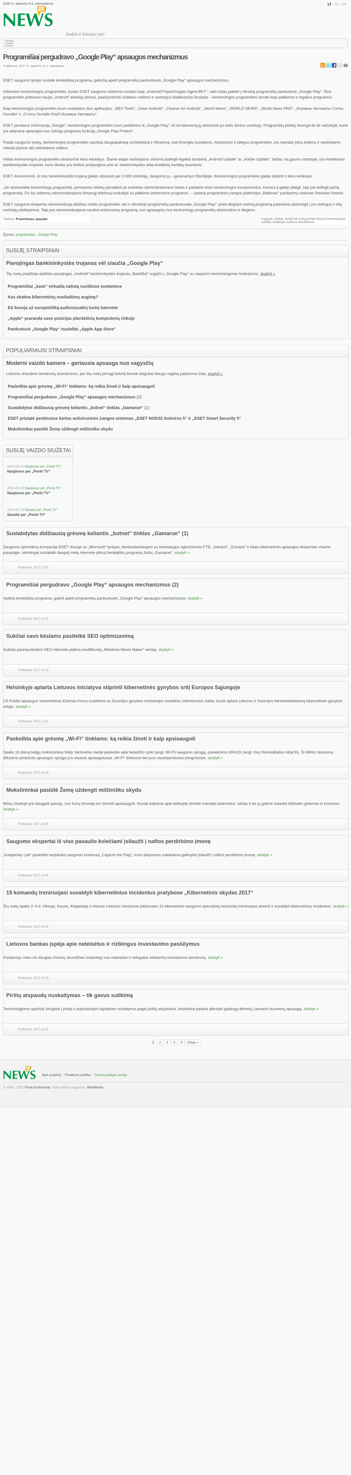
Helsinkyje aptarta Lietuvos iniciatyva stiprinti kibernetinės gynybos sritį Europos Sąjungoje (123, 687)
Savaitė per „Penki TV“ (41, 509)
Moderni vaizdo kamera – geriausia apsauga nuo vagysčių (80, 363)
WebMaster (95, 1087)
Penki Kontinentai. (38, 1087)
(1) (185, 533)
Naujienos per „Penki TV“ (43, 466)
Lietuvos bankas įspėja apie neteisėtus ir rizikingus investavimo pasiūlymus (103, 944)
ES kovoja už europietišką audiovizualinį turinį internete (63, 307)
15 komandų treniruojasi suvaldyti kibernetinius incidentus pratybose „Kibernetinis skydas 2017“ (129, 893)
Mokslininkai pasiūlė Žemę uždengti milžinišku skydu (60, 429)
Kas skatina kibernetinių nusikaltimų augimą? (53, 297)
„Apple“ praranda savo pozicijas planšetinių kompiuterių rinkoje (71, 318)
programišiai (25, 235)
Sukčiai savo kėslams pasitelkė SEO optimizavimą (70, 636)
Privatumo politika (78, 1075)
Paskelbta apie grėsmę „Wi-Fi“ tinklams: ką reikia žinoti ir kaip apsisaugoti (81, 386)
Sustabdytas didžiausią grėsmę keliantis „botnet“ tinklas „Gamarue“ (75, 407)
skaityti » (268, 273)
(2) (175, 585)
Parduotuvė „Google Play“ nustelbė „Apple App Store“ (62, 329)
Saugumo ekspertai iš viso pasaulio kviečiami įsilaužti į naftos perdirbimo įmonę (108, 841)
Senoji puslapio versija (110, 1075)
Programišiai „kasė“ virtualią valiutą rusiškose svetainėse (65, 286)
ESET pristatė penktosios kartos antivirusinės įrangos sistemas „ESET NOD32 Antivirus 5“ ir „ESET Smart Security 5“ (124, 418)
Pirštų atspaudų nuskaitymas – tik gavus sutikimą (69, 995)
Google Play (47, 235)
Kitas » (193, 1042)
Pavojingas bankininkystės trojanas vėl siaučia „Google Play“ (84, 263)
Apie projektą (51, 1075)
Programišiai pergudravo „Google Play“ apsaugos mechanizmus (95, 57)
